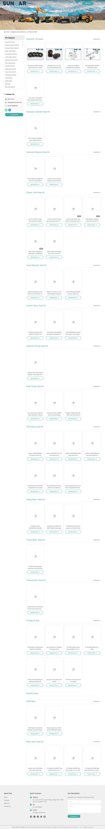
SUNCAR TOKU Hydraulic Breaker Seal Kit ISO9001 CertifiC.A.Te (54, 180)
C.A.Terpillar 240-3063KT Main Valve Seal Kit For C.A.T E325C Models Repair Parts (54, 770)
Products (6, 800)
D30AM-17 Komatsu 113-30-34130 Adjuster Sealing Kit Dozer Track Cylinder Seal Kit (54, 294)
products (64, 3)
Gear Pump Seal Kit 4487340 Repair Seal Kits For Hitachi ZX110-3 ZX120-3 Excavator (35, 415)
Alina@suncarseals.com (15, 102)
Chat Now (14, 115)
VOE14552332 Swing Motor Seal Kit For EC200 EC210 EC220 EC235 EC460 (73, 528)
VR (79, 3)
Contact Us (7, 806)
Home (49, 3)
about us (56, 3)
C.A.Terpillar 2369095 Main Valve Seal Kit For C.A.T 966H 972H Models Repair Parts (73, 770)
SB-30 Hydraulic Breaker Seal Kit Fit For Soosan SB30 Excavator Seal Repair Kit (35, 180)
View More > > (97, 39)
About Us (6, 803)
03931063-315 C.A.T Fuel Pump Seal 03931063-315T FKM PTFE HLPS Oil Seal (54, 67)
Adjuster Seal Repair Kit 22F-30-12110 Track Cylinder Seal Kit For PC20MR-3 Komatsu (35, 294)
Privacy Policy (15, 827)
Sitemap (22, 827)
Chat (87, 3)
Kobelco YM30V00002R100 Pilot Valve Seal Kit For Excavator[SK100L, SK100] (35, 455)
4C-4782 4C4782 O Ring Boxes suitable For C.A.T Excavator (73, 649)
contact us (73, 3)
